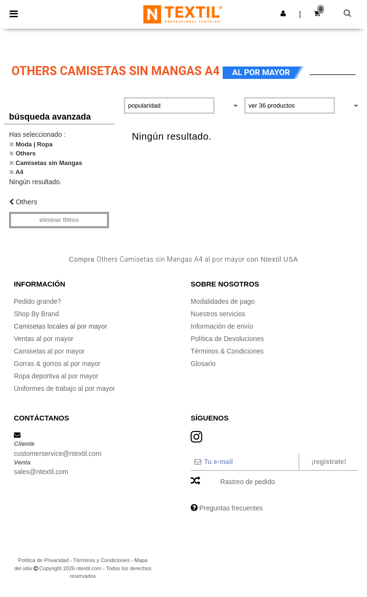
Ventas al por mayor (44, 339)
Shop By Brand (36, 314)
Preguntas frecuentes (231, 508)
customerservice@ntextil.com (57, 453)
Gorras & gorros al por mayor (57, 363)
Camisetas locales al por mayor (60, 326)
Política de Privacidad (43, 560)
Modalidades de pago (223, 301)
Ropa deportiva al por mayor (56, 376)
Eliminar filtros (59, 220)
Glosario (203, 363)
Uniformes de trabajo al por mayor (64, 388)
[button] (283, 13)
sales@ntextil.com (41, 471)
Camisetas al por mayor (49, 351)
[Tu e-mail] (244, 461)
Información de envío (222, 326)
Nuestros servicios (218, 314)
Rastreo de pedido (247, 482)
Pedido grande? (37, 301)
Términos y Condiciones (101, 560)
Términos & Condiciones (227, 351)
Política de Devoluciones (227, 339)
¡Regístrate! (328, 461)
